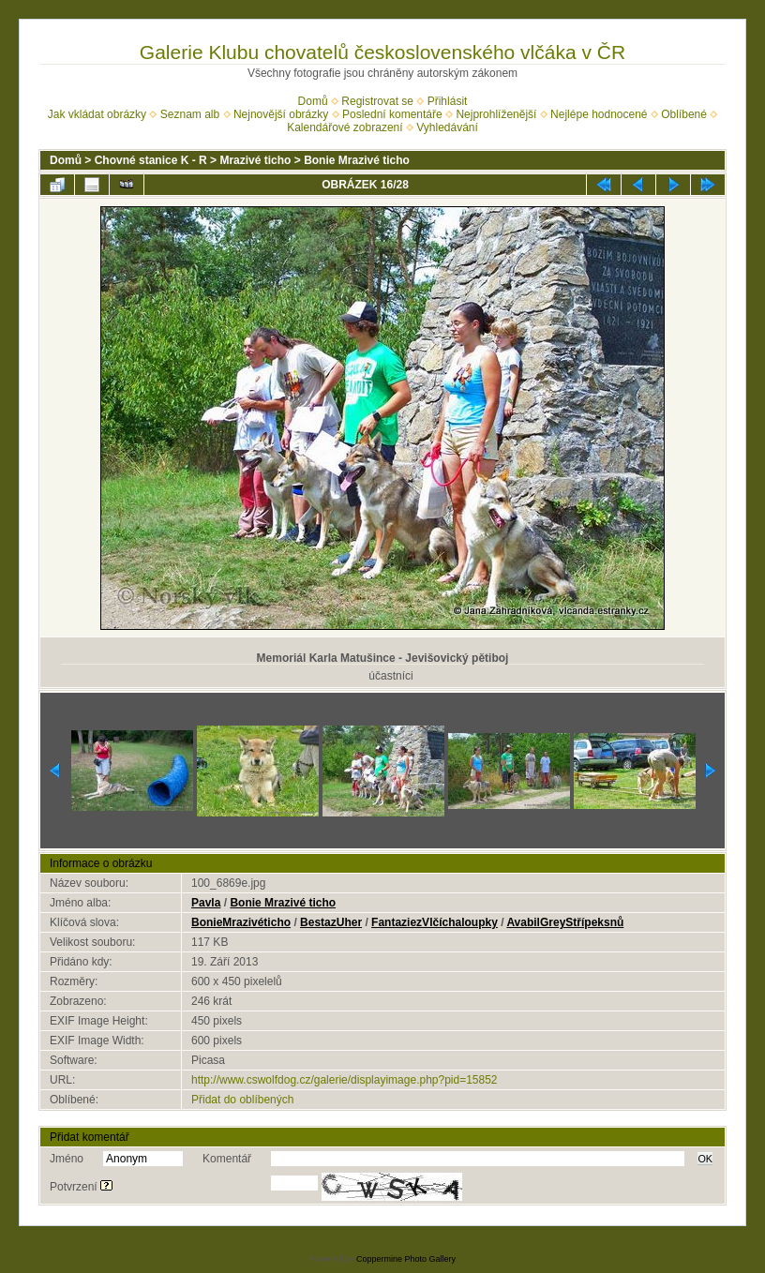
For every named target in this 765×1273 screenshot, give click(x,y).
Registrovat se (377, 101)
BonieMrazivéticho (241, 922)
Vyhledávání (447, 127)
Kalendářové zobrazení (344, 127)
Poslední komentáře (392, 114)
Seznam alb (189, 114)
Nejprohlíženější (496, 114)
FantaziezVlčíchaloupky (434, 922)
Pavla (205, 902)
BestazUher (331, 922)
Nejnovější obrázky (280, 114)
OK (705, 1158)
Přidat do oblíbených (242, 1099)
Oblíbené (684, 114)
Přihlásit (448, 101)
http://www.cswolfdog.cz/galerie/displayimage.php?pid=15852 (344, 1079)
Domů (313, 101)
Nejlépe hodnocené (598, 114)
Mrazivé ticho (255, 160)
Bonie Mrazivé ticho (357, 160)
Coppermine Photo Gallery (406, 1259)
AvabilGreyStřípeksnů (564, 922)
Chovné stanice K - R (151, 160)
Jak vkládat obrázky (97, 114)
